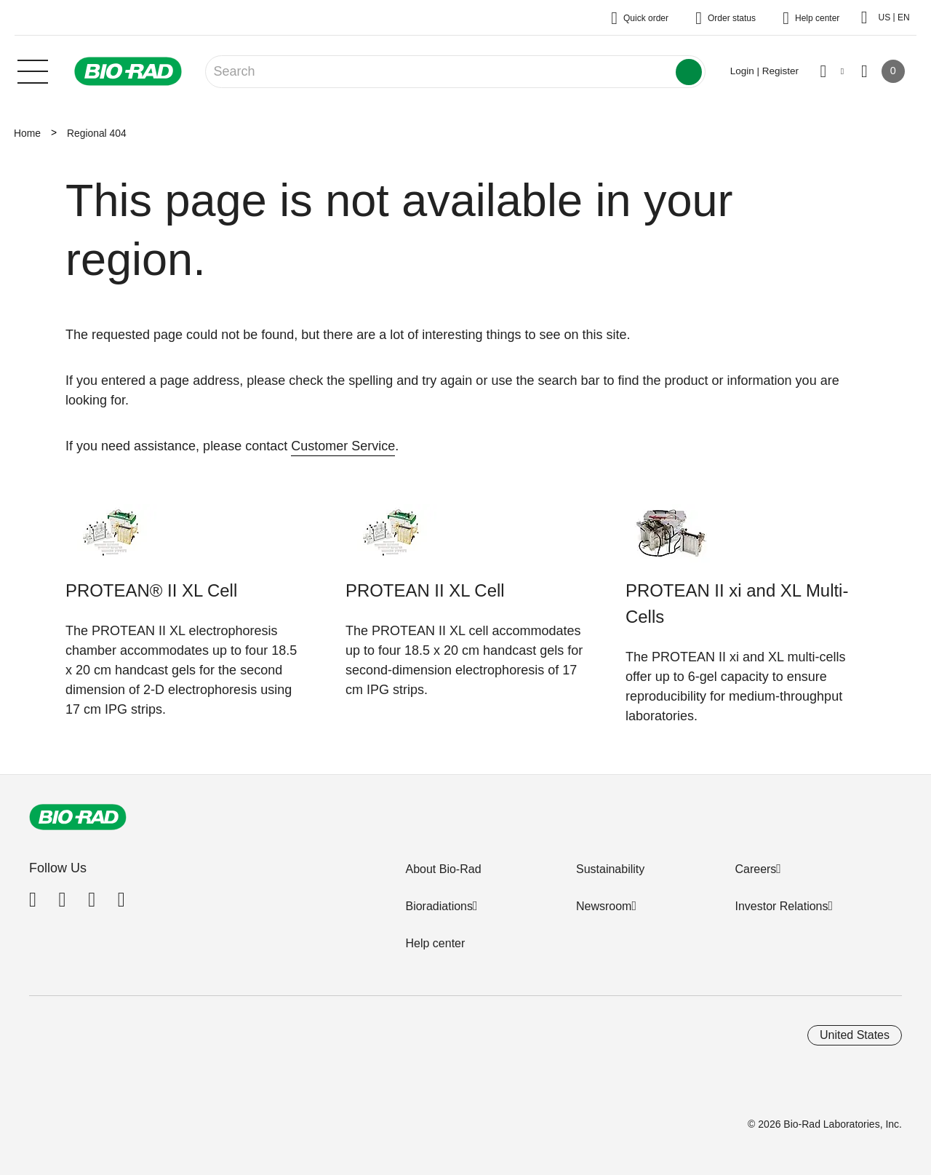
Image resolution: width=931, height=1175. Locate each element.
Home (27, 133)
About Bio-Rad (443, 869)
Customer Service (343, 446)
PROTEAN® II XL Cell (151, 590)
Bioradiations (439, 906)
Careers (755, 869)
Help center (435, 943)
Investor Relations (781, 906)
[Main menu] (33, 69)
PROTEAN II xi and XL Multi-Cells (737, 603)
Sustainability (610, 869)
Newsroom (603, 906)
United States (855, 1035)
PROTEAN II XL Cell (425, 590)
